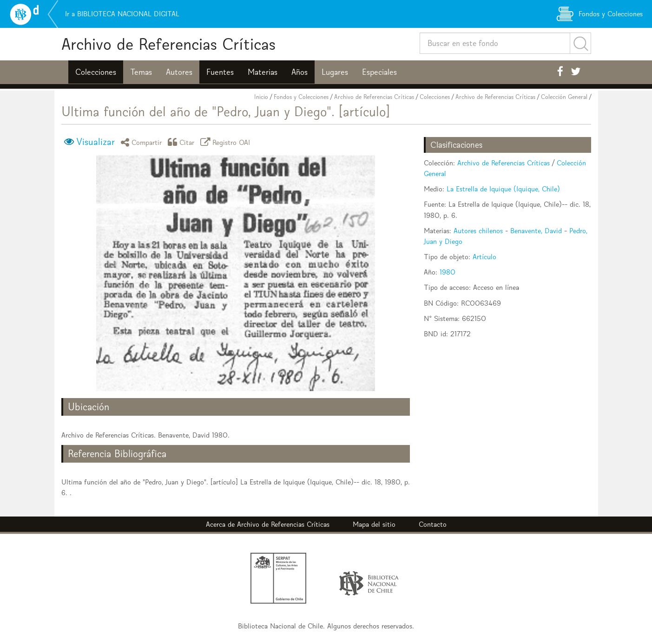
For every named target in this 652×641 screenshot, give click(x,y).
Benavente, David (536, 230)
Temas (141, 72)
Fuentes (220, 72)
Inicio (261, 97)
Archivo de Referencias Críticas (168, 43)
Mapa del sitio (374, 524)
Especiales (379, 72)
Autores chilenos (478, 230)
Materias (262, 72)
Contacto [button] (433, 524)
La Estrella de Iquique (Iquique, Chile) (503, 188)
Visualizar (95, 142)
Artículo (484, 256)
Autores (179, 72)
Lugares (335, 72)
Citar (183, 142)
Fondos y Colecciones (301, 97)
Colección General (564, 97)
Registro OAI (226, 142)
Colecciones (95, 72)
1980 (447, 272)
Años (299, 72)
